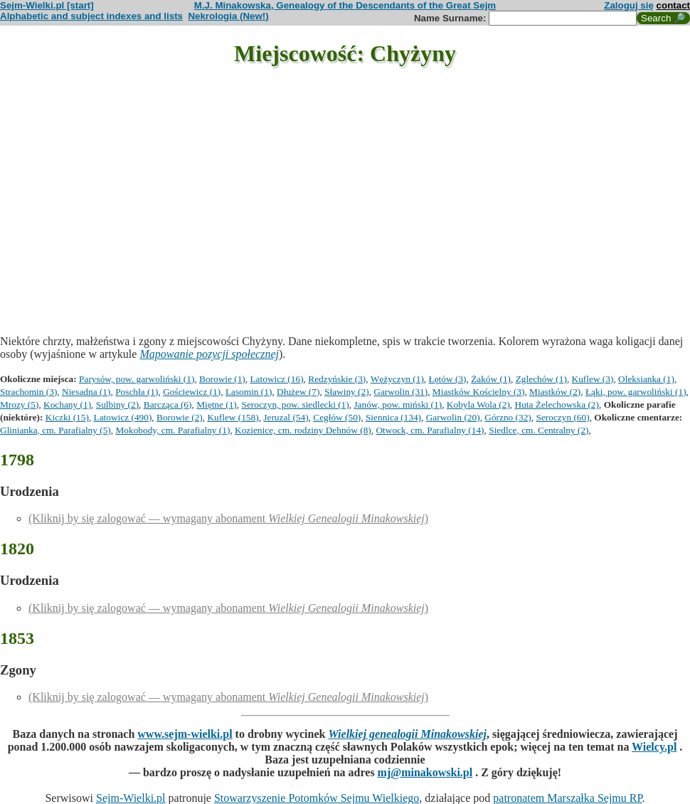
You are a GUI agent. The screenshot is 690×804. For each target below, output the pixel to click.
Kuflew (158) (232, 417)
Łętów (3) (448, 379)
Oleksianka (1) (646, 379)
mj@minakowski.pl (425, 772)
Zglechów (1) (541, 379)
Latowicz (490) (123, 417)
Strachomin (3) (28, 391)
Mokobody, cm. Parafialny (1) (172, 430)
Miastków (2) (554, 391)
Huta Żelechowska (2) (557, 404)
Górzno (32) (507, 417)
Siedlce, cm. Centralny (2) (538, 430)
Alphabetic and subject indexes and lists (91, 16)
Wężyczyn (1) (397, 379)
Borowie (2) (179, 417)
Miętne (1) (216, 404)
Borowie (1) (222, 379)
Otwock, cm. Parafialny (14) (430, 430)
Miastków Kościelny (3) (478, 391)
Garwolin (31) (400, 391)
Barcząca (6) (168, 404)
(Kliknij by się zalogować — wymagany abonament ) (228, 518)
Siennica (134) (393, 417)
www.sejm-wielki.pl (184, 734)
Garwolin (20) (453, 417)
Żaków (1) (491, 379)
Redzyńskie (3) (337, 379)
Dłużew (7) (298, 391)
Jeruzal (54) (285, 417)
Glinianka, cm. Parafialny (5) (55, 430)
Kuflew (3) (593, 379)
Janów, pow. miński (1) (398, 404)
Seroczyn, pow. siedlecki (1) (295, 404)
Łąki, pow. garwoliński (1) (635, 391)
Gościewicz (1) (192, 391)
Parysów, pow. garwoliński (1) (136, 379)
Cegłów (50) (337, 417)
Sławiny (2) (346, 391)
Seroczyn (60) (562, 417)
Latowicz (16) (276, 379)
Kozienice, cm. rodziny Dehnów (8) (303, 430)
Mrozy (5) (19, 404)
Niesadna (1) (86, 391)
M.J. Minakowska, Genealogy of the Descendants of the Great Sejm (345, 5)
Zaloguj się (629, 5)
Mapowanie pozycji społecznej (209, 354)
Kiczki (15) (67, 417)
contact (673, 5)
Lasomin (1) (248, 391)
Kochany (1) (67, 404)
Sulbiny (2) (117, 404)
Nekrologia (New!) (228, 16)
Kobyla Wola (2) (478, 404)
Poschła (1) (136, 391)
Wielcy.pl (654, 747)
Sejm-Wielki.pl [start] (47, 5)
